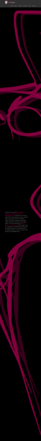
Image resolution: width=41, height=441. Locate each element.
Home (12, 5)
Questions (25, 5)
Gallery (15, 5)
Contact (33, 5)
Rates (30, 5)
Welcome (20, 5)
